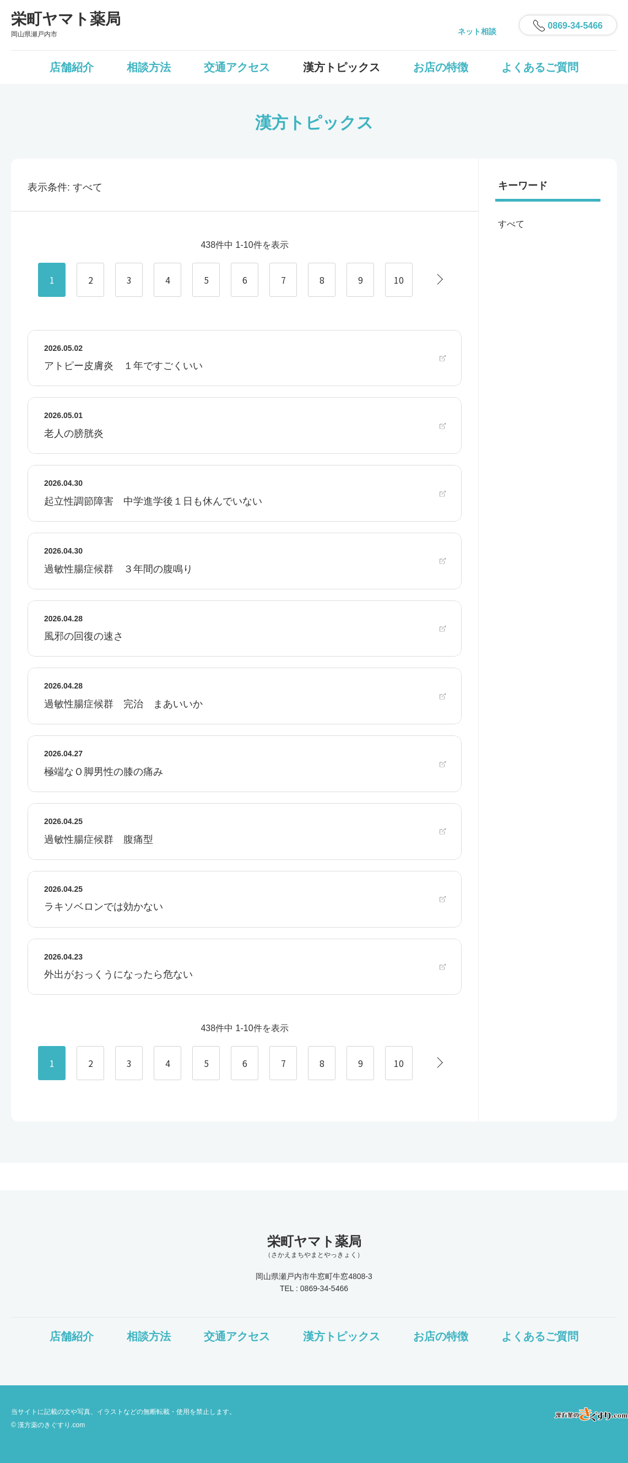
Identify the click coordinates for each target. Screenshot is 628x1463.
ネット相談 (477, 31)
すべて (511, 224)
